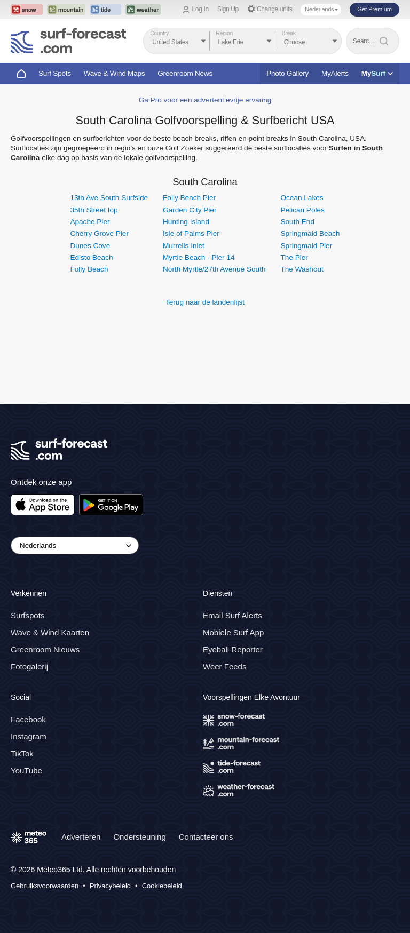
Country (159, 33)
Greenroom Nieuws (45, 649)
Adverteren (80, 836)
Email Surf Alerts (232, 615)
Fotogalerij (29, 666)
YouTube (26, 770)
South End (297, 222)
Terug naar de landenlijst (205, 302)
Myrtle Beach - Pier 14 (198, 257)
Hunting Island (186, 222)
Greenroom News (184, 73)
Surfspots (27, 615)
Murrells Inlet (183, 246)
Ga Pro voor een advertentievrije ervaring (205, 100)
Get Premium (374, 9)
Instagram (28, 736)
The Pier (294, 257)
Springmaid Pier (306, 246)
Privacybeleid (110, 886)
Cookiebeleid (162, 886)
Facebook (28, 719)
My (377, 73)
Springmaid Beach (310, 233)
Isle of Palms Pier (191, 233)
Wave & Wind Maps (114, 73)
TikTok (22, 753)
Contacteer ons (206, 836)
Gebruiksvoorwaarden (44, 886)
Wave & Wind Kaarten (50, 632)
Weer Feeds (224, 666)
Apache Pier (89, 222)
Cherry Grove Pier (99, 233)
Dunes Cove (90, 246)
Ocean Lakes (301, 198)
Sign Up (228, 9)
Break (289, 33)
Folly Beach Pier (189, 198)
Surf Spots (54, 73)
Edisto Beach (91, 257)
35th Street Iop (93, 210)
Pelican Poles (302, 210)
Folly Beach (89, 269)
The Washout (301, 269)
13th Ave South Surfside (109, 198)
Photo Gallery (287, 73)
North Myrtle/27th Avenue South (214, 269)
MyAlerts (335, 73)
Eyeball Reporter (233, 649)
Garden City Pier (189, 210)
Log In (200, 9)
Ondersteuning (139, 836)
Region (224, 33)
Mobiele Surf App (233, 632)
